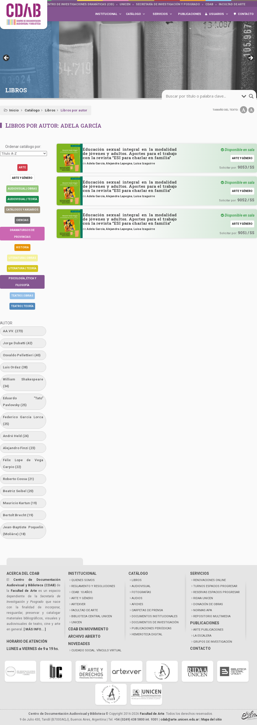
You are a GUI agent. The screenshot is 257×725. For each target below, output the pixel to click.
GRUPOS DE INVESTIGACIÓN (212, 641)
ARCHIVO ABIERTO (84, 636)
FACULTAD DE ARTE (84, 610)
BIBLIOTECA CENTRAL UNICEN (91, 616)
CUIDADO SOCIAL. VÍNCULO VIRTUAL (96, 650)
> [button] (250, 58)
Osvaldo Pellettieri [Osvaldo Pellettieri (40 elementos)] (22, 355)
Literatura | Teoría (22, 268)
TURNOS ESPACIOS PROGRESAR (215, 586)
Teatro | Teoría (22, 306)
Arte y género (22, 177)
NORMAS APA (202, 610)
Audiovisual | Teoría (22, 199)
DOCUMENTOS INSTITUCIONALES (155, 616)
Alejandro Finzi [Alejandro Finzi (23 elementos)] (19, 448)
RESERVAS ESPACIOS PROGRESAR (216, 592)
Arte (22, 167)
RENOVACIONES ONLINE (209, 580)
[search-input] (203, 96)
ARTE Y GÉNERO (82, 598)
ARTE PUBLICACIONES (208, 629)
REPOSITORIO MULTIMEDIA (212, 616)
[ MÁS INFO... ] (35, 629)
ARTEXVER (78, 604)
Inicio (14, 110)
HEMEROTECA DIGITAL (147, 634)
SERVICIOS (199, 573)
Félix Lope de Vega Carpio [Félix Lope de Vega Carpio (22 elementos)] (23, 463)
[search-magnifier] (251, 96)
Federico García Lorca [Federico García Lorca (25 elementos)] (23, 420)
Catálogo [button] (135, 14)
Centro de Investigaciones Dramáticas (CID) (79, 4)
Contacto (246, 14)
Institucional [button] (108, 14)
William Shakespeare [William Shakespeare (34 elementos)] (23, 382)
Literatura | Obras (22, 257)
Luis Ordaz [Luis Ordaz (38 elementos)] (15, 367)
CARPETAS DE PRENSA (147, 610)
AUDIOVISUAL (141, 586)
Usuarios (218, 14)
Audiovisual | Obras (22, 188)
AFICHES (137, 604)
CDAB (209, 4)
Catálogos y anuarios (22, 209)
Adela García (96, 163)
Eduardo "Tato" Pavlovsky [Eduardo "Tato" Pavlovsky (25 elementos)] (23, 401)
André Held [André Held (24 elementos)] (16, 436)
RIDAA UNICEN (203, 598)
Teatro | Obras (22, 295)
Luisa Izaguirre (144, 163)
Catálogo (32, 110)
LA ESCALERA (202, 635)
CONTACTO (200, 648)
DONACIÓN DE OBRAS (208, 604)
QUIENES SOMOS (83, 580)
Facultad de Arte (232, 4)
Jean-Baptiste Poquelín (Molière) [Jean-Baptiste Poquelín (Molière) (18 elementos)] (23, 530)
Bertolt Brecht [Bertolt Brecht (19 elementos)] (18, 515)
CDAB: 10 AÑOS (81, 592)
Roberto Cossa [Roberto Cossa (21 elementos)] (18, 479)
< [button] (6, 58)
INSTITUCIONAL (82, 573)
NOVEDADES (79, 644)
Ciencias (22, 220)
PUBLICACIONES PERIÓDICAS (152, 628)
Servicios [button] (162, 14)
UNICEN (125, 4)
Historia (22, 247)
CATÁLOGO (138, 573)
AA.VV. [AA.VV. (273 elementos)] (13, 331)
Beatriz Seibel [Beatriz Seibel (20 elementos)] (18, 491)
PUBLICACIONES (204, 623)
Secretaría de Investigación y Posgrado (168, 4)
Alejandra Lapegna (119, 163)
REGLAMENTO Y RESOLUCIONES (93, 586)
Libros (50, 110)
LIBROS (137, 580)
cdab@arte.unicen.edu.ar (179, 719)
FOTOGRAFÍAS (141, 592)
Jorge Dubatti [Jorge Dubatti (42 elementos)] (18, 343)
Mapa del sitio (211, 719)
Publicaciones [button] (189, 16)
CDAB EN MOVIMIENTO (88, 629)
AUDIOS (137, 598)
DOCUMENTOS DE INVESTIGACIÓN (155, 622)
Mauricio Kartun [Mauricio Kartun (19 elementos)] (20, 503)
